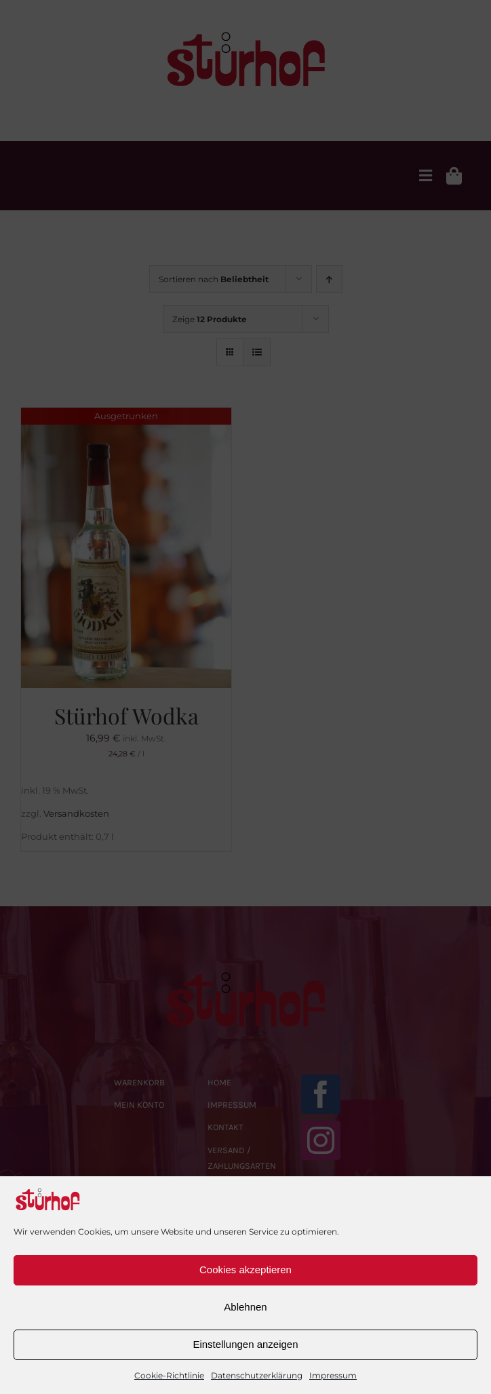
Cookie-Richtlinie (169, 1375)
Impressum (333, 1375)
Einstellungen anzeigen (245, 1344)
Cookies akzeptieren (245, 1269)
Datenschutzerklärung (256, 1375)
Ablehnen (245, 1307)
